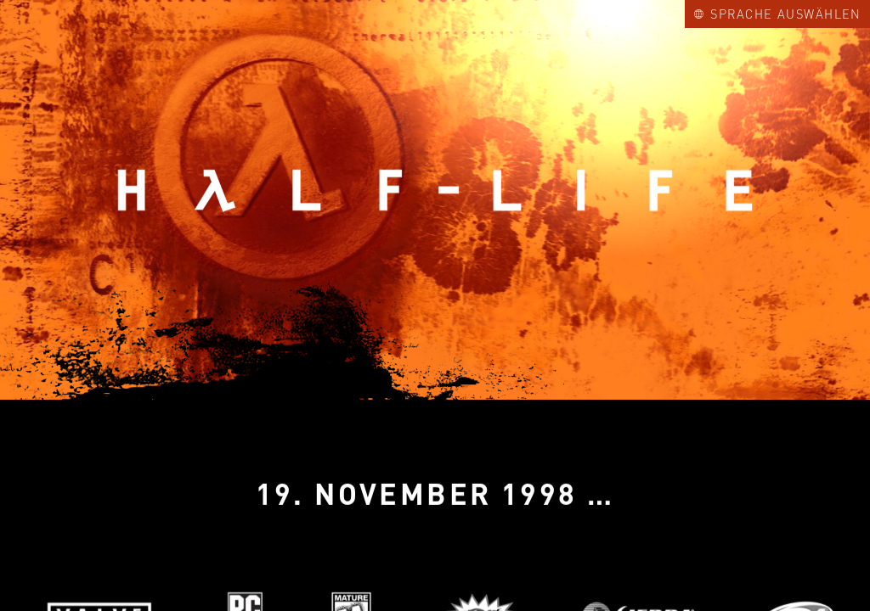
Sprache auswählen (778, 13)
